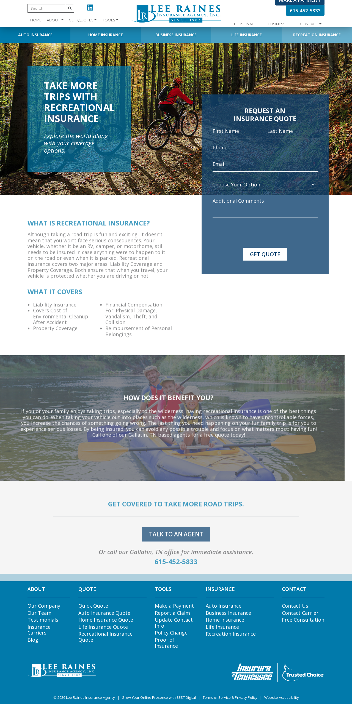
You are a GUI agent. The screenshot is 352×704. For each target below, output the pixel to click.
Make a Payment (174, 605)
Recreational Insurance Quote (105, 636)
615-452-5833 (305, 10)
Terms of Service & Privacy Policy (230, 697)
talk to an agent (176, 542)
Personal (244, 23)
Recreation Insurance (317, 34)
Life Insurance (246, 34)
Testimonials (43, 619)
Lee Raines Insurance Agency (90, 697)
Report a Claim (172, 613)
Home (36, 20)
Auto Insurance (35, 34)
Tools (108, 20)
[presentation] (254, 232)
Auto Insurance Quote (104, 613)
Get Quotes (81, 20)
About (53, 20)
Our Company (44, 605)
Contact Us (295, 605)
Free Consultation (303, 619)
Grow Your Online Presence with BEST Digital (159, 697)
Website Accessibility (281, 697)
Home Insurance (105, 34)
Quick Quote (93, 605)
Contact (309, 23)
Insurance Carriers (39, 630)
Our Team (39, 613)
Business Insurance (176, 34)
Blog (33, 639)
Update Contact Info (174, 622)
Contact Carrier (300, 613)
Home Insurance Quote (105, 619)
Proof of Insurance (166, 642)
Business (276, 23)
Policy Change (171, 632)
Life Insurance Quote (103, 627)
